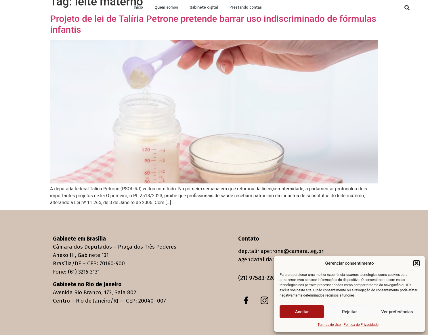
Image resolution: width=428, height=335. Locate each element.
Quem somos (166, 7)
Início (138, 7)
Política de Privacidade (361, 325)
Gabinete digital (204, 7)
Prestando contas (246, 7)
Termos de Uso (329, 325)
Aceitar (302, 311)
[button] (416, 263)
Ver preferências (397, 311)
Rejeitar (349, 311)
